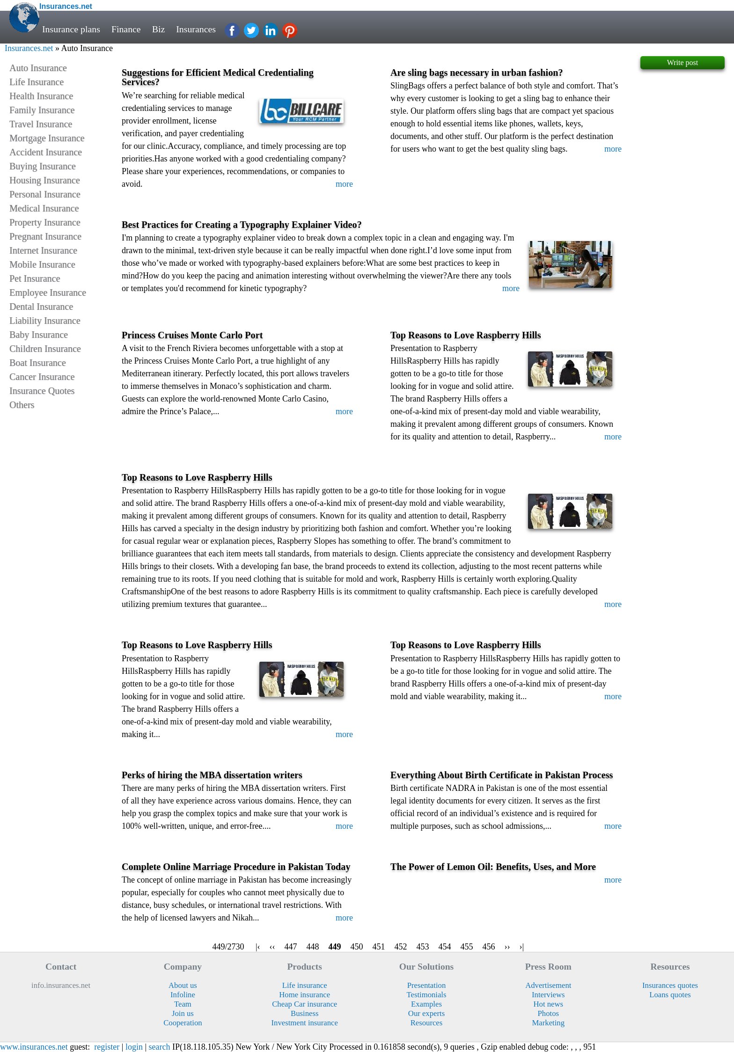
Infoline (182, 994)
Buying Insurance (42, 166)
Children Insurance (45, 348)
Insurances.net (29, 48)
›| (522, 946)
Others (21, 405)
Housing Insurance (44, 180)
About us (183, 985)
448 (313, 946)
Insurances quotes (670, 985)
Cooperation (182, 1022)
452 (401, 946)
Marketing (548, 1022)
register (106, 1047)
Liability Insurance (45, 320)
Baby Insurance (38, 334)
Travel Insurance (40, 124)
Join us (183, 1013)
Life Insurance (36, 82)
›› (507, 946)
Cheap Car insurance (304, 1004)
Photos (548, 1013)
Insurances (196, 29)
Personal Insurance (45, 194)
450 (357, 946)
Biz (158, 29)
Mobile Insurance (42, 264)
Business (304, 1013)
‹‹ (272, 946)
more (344, 184)
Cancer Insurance (41, 377)
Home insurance (304, 994)
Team (182, 1004)
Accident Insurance (45, 152)
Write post (682, 62)
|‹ (258, 946)
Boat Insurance (37, 363)
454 (445, 946)
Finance (126, 29)
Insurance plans (71, 29)
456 (489, 946)
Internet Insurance (43, 250)
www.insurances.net (34, 1047)
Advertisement (548, 985)
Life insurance (304, 985)
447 (291, 946)
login (134, 1047)
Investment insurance (305, 1022)
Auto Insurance (38, 68)
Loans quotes (670, 994)
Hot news (549, 1004)
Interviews (548, 994)
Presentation (426, 985)
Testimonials (426, 994)
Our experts (426, 1013)
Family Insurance (41, 110)
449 (335, 946)
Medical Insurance (44, 208)
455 (467, 946)
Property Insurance (45, 222)
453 (423, 946)
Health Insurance (41, 96)
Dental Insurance (41, 306)
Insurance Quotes (41, 391)
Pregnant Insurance (45, 236)
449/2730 (228, 946)
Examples (426, 1004)
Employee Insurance (47, 292)
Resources (427, 1022)
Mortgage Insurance (47, 138)
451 (379, 946)
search (159, 1047)
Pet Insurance (34, 278)
